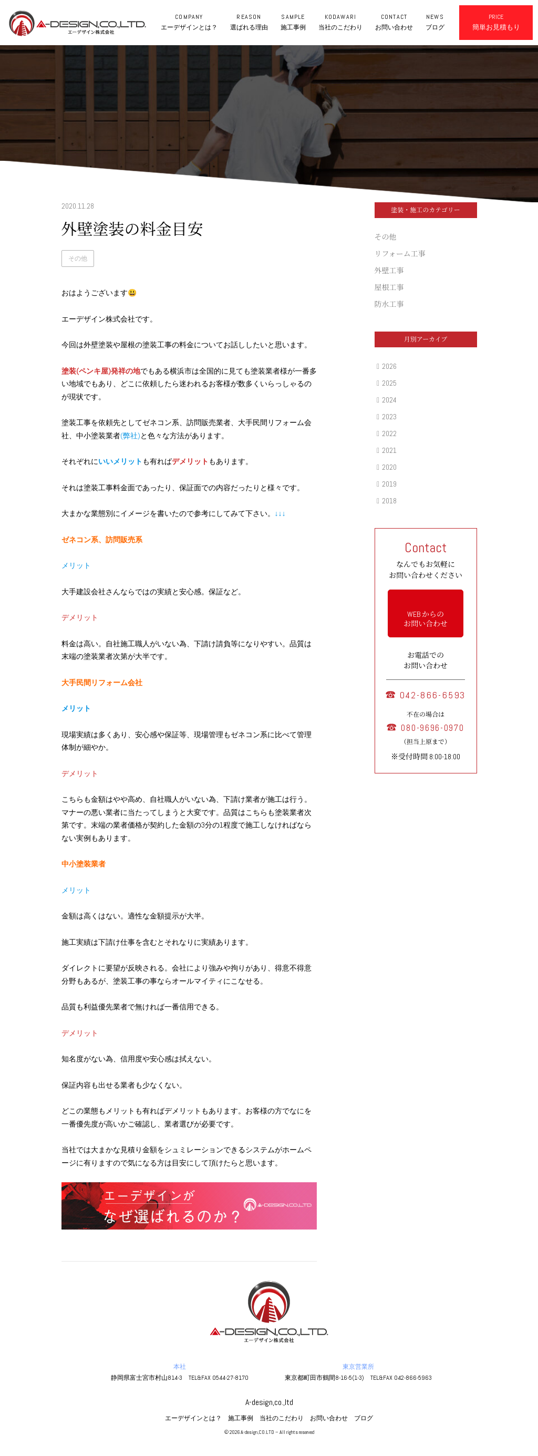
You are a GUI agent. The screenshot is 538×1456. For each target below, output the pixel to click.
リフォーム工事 (400, 254)
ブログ (363, 1418)
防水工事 (389, 304)
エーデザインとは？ (193, 1418)
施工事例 (240, 1418)
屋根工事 (389, 287)
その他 (77, 258)
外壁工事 (389, 270)
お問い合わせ (329, 1418)
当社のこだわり (282, 1418)
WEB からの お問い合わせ (426, 619)
